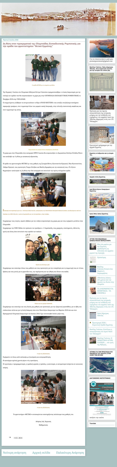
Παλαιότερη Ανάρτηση (70, 452)
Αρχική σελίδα (41, 452)
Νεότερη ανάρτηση (14, 452)
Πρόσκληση (101, 257)
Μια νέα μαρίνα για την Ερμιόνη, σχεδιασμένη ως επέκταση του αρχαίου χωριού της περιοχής (101, 248)
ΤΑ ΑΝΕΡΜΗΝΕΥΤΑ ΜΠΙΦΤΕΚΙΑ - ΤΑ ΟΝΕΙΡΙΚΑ (105, 291)
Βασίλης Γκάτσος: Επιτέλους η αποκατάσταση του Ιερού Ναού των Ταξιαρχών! (101, 331)
